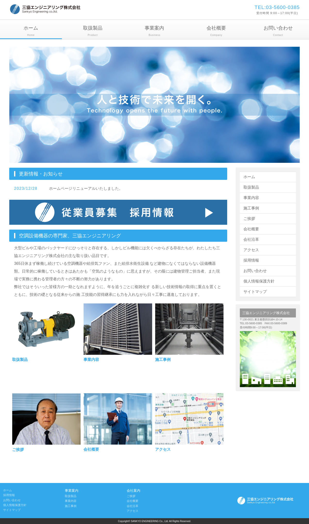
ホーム (31, 31)
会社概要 (216, 31)
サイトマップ (255, 292)
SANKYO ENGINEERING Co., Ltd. (150, 521)
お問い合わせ (278, 31)
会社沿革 (251, 239)
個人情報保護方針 (259, 281)
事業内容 (251, 198)
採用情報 (251, 260)
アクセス (251, 250)
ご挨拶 (249, 218)
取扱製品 (93, 31)
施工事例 (251, 208)
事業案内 (154, 31)
